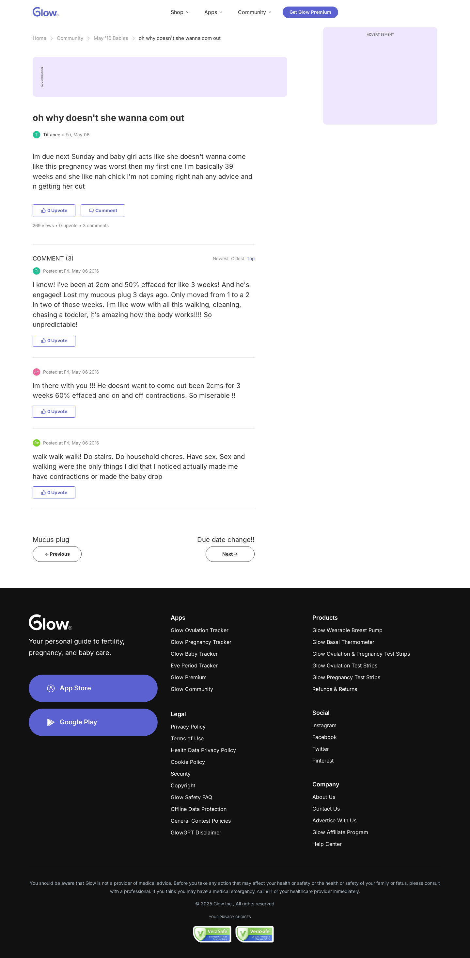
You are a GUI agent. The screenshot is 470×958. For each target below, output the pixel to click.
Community (70, 38)
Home (39, 38)
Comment (103, 210)
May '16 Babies (111, 38)
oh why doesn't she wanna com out (180, 38)
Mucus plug (51, 539)
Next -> (230, 554)
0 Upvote (54, 210)
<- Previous (57, 554)
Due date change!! (226, 539)
